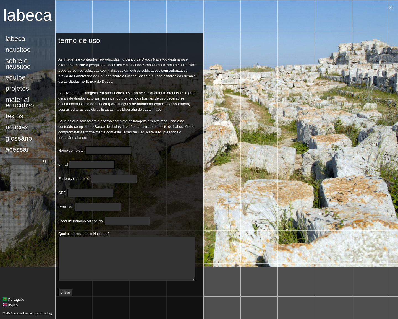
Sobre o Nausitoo (18, 63)
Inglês (10, 305)
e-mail (63, 164)
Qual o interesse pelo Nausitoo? (83, 234)
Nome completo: (71, 150)
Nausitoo (18, 49)
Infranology (45, 313)
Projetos (17, 88)
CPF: (62, 193)
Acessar (17, 149)
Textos (14, 116)
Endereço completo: (74, 179)
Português (14, 299)
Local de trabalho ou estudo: (81, 221)
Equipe (15, 77)
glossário (19, 138)
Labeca (27, 15)
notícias (17, 127)
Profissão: (66, 207)
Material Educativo (20, 102)
